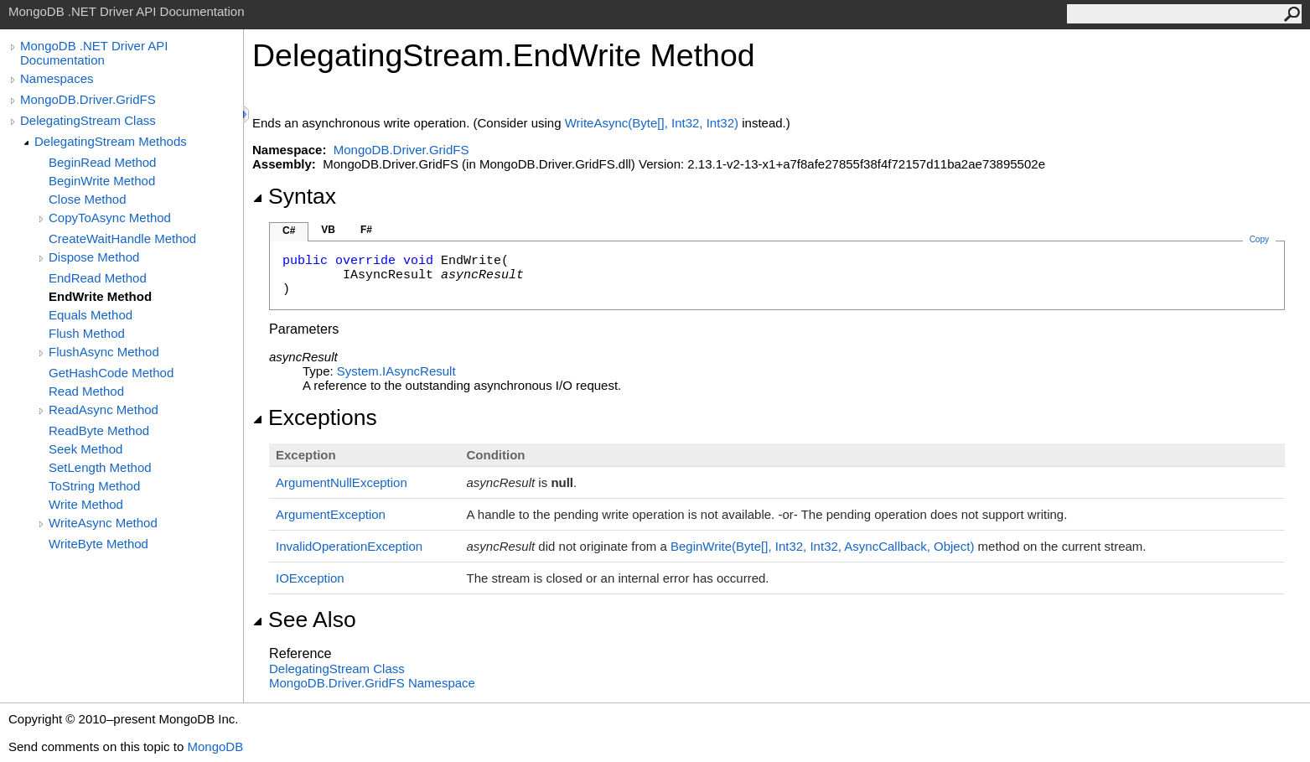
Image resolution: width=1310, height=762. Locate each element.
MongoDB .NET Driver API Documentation (94, 53)
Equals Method (90, 315)
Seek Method (85, 449)
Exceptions (314, 417)
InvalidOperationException (349, 546)
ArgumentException (331, 514)
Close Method (88, 199)
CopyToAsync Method (110, 217)
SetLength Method (100, 467)
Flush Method (87, 333)
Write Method (86, 504)
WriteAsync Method (103, 523)
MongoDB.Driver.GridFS (88, 99)
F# (366, 230)
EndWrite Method (100, 296)
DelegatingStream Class (88, 120)
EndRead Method (98, 278)
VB (328, 230)
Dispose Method (94, 257)
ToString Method (94, 486)
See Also (304, 619)
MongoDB (215, 746)
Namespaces (57, 78)
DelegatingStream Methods (110, 141)
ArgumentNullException (341, 482)
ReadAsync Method (103, 409)
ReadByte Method (99, 430)
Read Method (86, 391)
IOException (310, 578)
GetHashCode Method (111, 372)
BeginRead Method (102, 162)
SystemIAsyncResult (396, 371)
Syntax (294, 196)
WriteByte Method (98, 544)
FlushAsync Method (104, 352)
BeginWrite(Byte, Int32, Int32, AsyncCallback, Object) (822, 546)
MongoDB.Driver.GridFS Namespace (372, 683)
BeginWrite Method (102, 181)
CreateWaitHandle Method (122, 238)
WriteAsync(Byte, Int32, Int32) (651, 123)
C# (288, 230)
